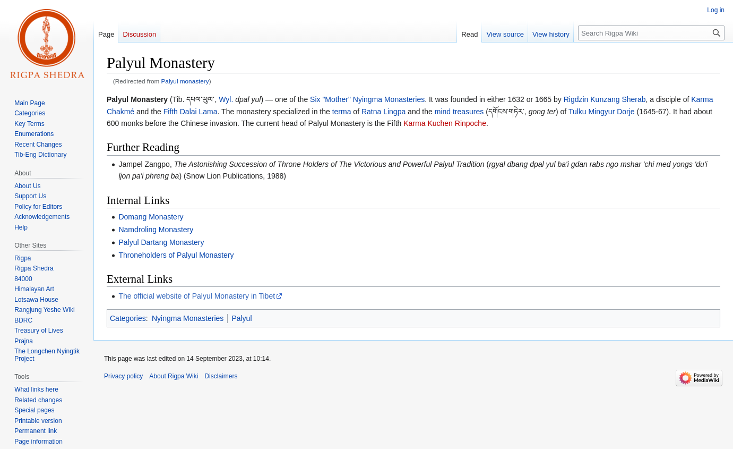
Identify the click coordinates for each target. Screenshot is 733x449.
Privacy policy (123, 376)
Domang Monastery (150, 217)
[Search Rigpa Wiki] (651, 33)
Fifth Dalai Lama (190, 111)
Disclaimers (220, 376)
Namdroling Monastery (155, 229)
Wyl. (226, 99)
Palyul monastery (185, 81)
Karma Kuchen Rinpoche (444, 123)
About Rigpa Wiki (173, 376)
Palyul (241, 318)
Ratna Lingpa (383, 111)
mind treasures (459, 111)
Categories (128, 318)
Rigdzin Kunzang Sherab (605, 99)
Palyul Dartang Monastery (161, 242)
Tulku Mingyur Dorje (601, 111)
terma (341, 111)
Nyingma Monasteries (187, 318)
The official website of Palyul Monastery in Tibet (196, 296)
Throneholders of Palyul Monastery (176, 255)
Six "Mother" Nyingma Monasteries (367, 99)
